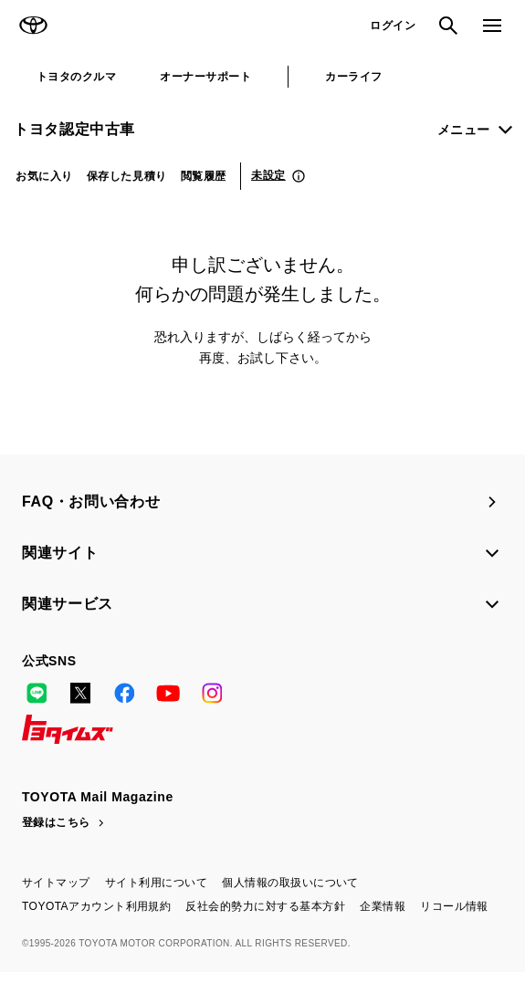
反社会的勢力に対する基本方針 (265, 906)
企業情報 (382, 906)
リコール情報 (454, 906)
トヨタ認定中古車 (74, 129)
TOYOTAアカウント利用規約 (96, 906)
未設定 (268, 175)
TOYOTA (33, 25)
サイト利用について (156, 882)
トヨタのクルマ (76, 76)
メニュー (463, 129)
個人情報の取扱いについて (290, 882)
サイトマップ (56, 882)
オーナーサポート (205, 76)
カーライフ (353, 76)
